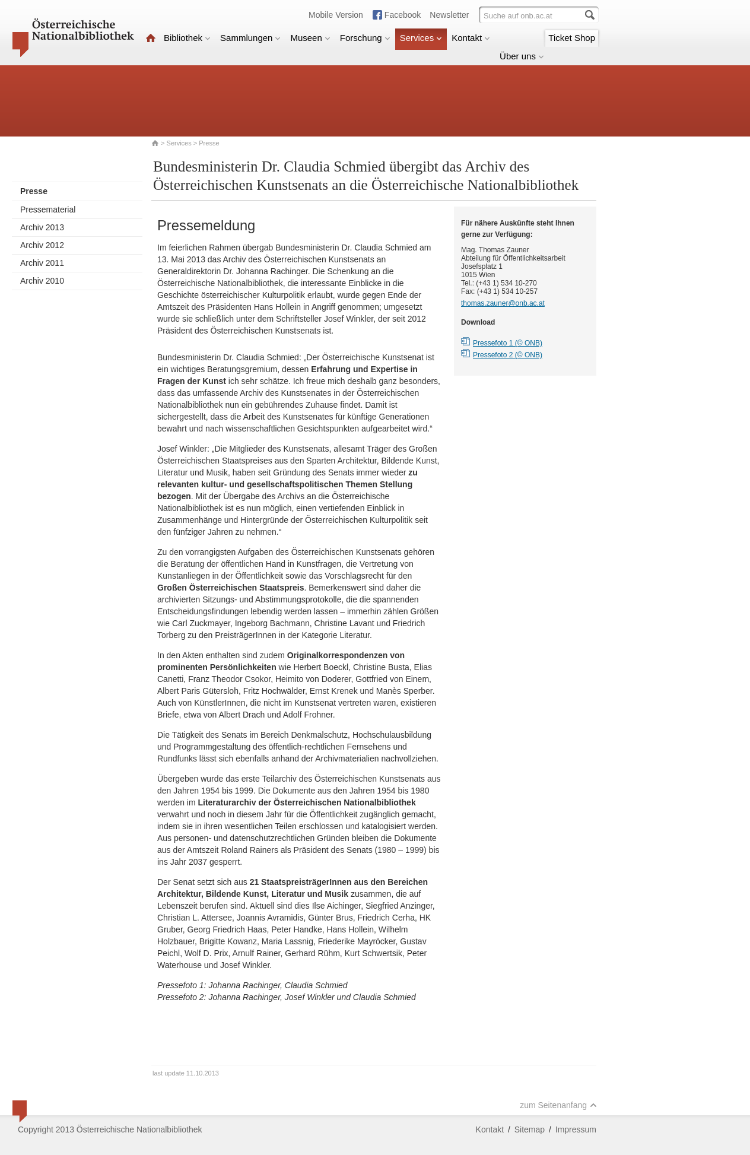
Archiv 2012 (42, 245)
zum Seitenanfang (558, 1105)
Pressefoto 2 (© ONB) (507, 355)
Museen (310, 38)
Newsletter (449, 15)
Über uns (522, 56)
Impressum (575, 1129)
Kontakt (471, 38)
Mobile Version (336, 15)
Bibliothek (187, 38)
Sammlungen (250, 38)
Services (421, 38)
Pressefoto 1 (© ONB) (507, 343)
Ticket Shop (571, 38)
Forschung (365, 38)
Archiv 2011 (42, 263)
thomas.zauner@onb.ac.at (503, 303)
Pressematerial (47, 209)
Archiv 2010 (42, 280)
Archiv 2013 (42, 227)
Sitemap (529, 1129)
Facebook (402, 15)
